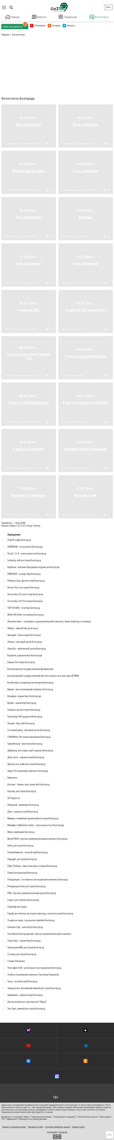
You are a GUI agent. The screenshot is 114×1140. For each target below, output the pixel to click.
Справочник (68, 17)
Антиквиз (85, 217)
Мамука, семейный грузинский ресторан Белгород (22, 190)
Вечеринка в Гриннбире (28, 495)
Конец (37, 525)
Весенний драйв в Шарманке (85, 448)
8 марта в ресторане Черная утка (28, 356)
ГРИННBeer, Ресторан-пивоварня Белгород (21, 468)
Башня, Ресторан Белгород (72, 375)
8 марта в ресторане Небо (85, 309)
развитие (63, 1132)
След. (30, 525)
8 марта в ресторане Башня (85, 356)
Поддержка (52, 1132)
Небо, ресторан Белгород (71, 329)
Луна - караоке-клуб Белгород (74, 422)
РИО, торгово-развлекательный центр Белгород (22, 329)
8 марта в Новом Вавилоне (28, 402)
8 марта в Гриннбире (28, 448)
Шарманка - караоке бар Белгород (75, 468)
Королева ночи (85, 495)
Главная (12, 17)
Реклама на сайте (35, 1126)
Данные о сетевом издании (14, 1126)
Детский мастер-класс (28, 170)
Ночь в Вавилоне (28, 124)
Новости (39, 17)
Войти (108, 7)
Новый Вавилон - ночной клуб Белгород (21, 143)
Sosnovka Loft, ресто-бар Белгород (75, 236)
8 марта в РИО (28, 309)
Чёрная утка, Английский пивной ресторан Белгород (22, 375)
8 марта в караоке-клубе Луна (85, 402)
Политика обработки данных (57, 1126)
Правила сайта (78, 1126)
